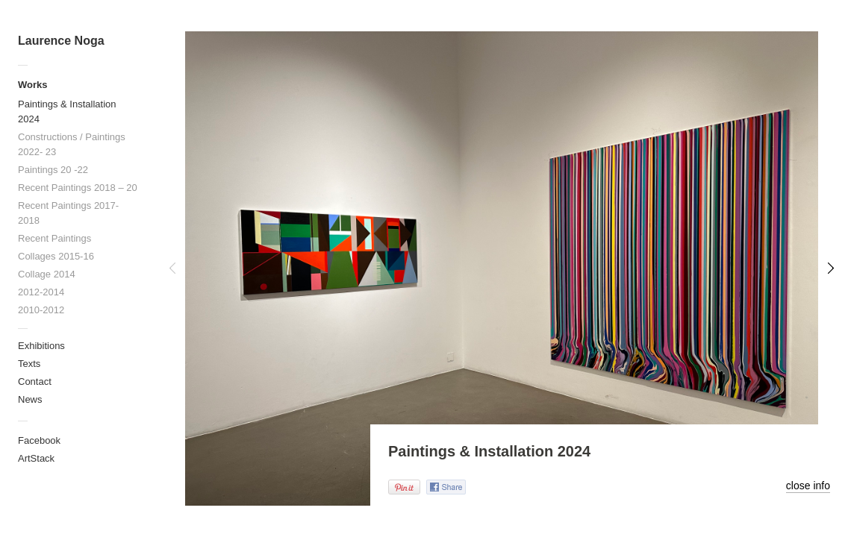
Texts (29, 363)
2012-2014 (41, 292)
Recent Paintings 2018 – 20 (77, 187)
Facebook (39, 440)
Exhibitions (41, 345)
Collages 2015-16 (56, 256)
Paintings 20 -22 (53, 169)
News (30, 399)
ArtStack (36, 458)
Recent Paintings (54, 238)
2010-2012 (41, 309)
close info (808, 486)
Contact (35, 381)
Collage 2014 (46, 274)
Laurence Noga (61, 40)
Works (33, 84)
